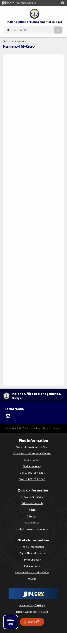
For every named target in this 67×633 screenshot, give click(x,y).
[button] (63, 2)
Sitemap (32, 516)
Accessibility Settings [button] (32, 605)
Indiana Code (32, 566)
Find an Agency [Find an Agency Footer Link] (32, 466)
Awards (32, 578)
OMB (5, 41)
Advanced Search (32, 503)
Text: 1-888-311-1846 (32, 479)
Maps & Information (32, 546)
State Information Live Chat (32, 447)
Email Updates (32, 559)
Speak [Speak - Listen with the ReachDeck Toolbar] (31, 621)
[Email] (8, 416)
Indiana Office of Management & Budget (34, 22)
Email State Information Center (32, 453)
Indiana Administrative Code (32, 572)
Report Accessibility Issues (32, 611)
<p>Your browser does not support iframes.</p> (33, 219)
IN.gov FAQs (32, 522)
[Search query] (32, 30)
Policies (32, 509)
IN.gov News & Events (32, 553)
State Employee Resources (32, 529)
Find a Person (32, 460)
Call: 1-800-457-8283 (32, 472)
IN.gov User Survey (32, 497)
